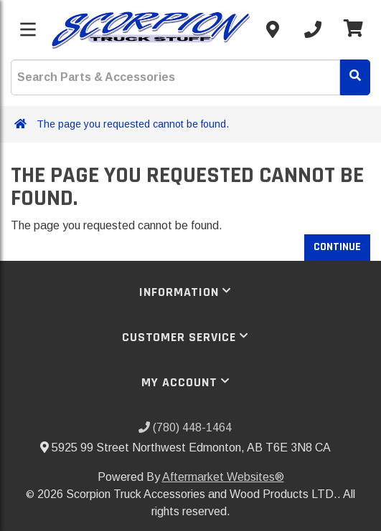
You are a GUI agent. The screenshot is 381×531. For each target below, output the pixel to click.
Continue (337, 246)
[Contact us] (272, 29)
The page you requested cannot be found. (133, 124)
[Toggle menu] (28, 29)
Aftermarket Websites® (223, 477)
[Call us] (313, 29)
